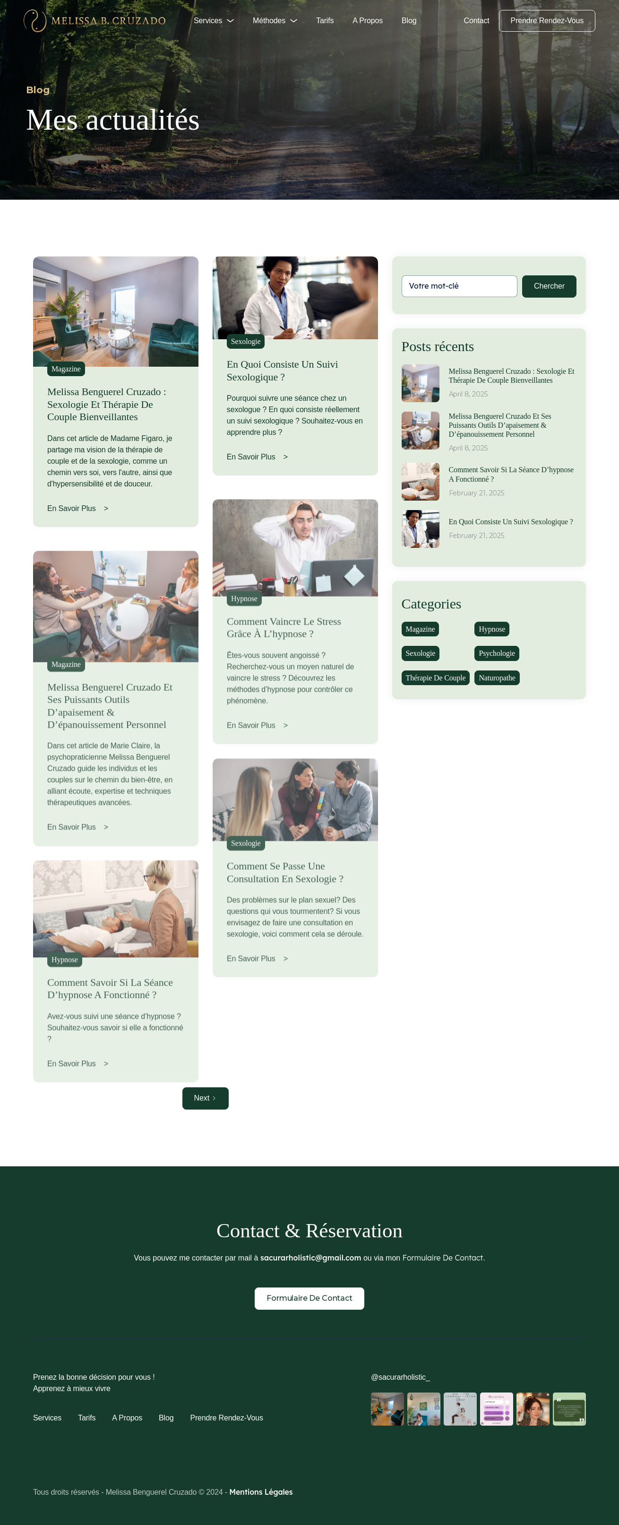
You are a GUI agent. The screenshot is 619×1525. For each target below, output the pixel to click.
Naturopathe (497, 678)
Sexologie (246, 341)
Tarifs (325, 21)
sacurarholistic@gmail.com (310, 1257)
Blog (409, 21)
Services (47, 1418)
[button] (213, 20)
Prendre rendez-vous (547, 21)
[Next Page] (205, 1098)
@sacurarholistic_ (400, 1377)
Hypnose (65, 991)
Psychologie (497, 653)
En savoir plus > (77, 508)
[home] (94, 21)
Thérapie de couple (436, 678)
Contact (477, 21)
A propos (367, 21)
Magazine (66, 369)
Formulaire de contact (309, 1298)
